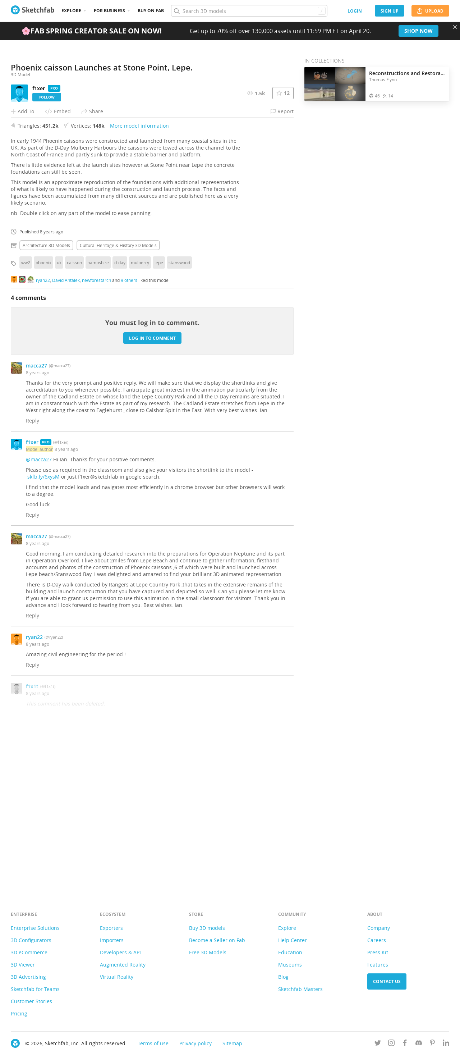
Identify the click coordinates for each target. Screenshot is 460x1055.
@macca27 (39, 618)
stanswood (179, 421)
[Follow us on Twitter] (377, 1044)
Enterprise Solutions (35, 927)
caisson (74, 421)
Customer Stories (31, 1001)
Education (290, 952)
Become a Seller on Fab (217, 940)
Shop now (418, 30)
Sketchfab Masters (300, 989)
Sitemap (232, 1043)
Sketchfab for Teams (35, 989)
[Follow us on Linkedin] (446, 1044)
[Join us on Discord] (418, 1044)
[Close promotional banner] (455, 27)
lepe (159, 421)
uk (59, 421)
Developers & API (120, 952)
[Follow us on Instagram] (391, 1044)
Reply (32, 579)
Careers (376, 940)
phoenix (43, 421)
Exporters (111, 927)
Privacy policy (195, 1043)
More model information (139, 284)
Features (377, 964)
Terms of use (153, 1043)
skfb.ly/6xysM (43, 635)
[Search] (249, 10)
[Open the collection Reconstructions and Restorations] (334, 84)
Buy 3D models (207, 927)
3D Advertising (28, 976)
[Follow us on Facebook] (405, 1044)
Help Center (292, 940)
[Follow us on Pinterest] (432, 1044)
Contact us (387, 981)
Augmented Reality (123, 964)
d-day (119, 421)
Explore (71, 11)
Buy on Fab (151, 11)
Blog (283, 976)
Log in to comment (152, 496)
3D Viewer (23, 964)
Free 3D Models (207, 952)
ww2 (25, 421)
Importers (112, 940)
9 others (129, 438)
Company (378, 927)
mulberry (140, 421)
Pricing (19, 1013)
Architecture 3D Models (46, 404)
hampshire (98, 421)
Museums (290, 964)
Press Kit (377, 952)
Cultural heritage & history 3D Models (118, 404)
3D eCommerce (29, 952)
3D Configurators (31, 940)
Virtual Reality (116, 976)
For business (109, 11)
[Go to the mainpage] (32, 10)
